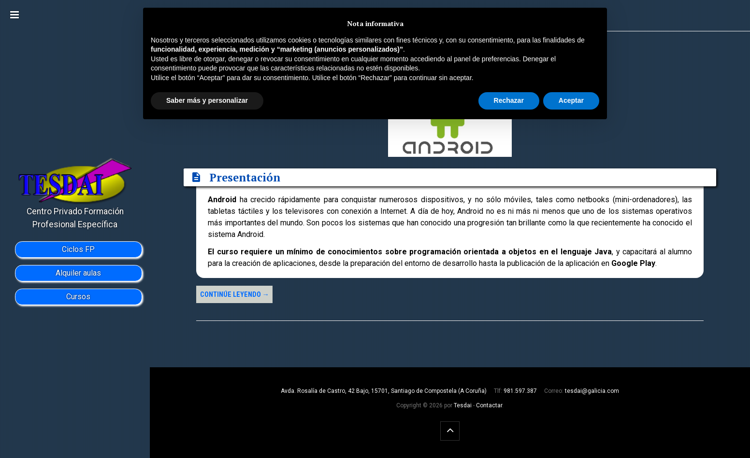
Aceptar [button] (571, 100)
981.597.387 (520, 391)
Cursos (78, 296)
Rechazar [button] (509, 100)
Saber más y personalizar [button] (207, 100)
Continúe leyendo (234, 295)
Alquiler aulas (78, 273)
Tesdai (463, 405)
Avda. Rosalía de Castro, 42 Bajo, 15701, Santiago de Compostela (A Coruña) (384, 391)
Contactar (489, 405)
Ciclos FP (78, 249)
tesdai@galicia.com (592, 391)
